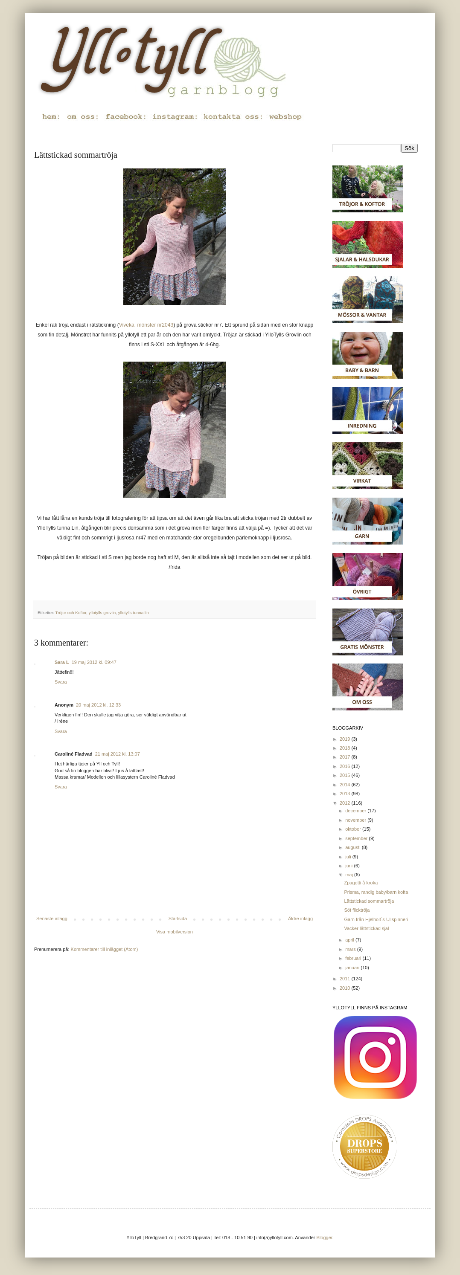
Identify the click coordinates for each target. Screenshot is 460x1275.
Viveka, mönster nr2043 (146, 325)
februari (353, 958)
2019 (346, 739)
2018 (346, 748)
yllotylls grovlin (102, 612)
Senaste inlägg (51, 918)
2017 (346, 756)
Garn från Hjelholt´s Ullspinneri (376, 919)
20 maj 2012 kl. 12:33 (98, 704)
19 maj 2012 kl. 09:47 (94, 662)
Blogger (324, 1237)
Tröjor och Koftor (71, 612)
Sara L (62, 662)
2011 (346, 978)
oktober (353, 829)
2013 (346, 793)
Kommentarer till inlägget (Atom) (104, 949)
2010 (346, 988)
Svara (61, 681)
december (356, 810)
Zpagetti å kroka (361, 882)
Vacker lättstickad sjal (366, 928)
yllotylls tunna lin (133, 612)
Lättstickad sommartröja (369, 901)
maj (349, 874)
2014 (346, 784)
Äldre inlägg (300, 918)
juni (349, 865)
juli (348, 856)
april (350, 939)
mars (351, 949)
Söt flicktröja (357, 910)
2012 (346, 803)
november (356, 820)
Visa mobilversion (174, 931)
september (357, 838)
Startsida (178, 918)
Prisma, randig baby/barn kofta (376, 892)
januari (353, 967)
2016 (346, 766)
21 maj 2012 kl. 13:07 (117, 753)
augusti (353, 847)
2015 (346, 775)
